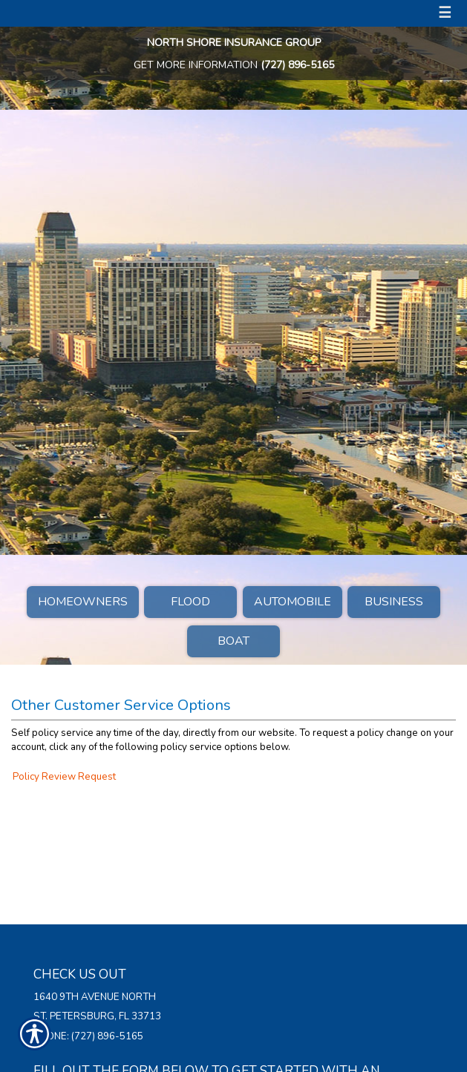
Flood (190, 601)
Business (394, 601)
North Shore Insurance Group (234, 43)
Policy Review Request (64, 776)
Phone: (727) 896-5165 (88, 1036)
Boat (233, 641)
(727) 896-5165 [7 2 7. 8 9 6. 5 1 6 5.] (297, 65)
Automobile (292, 601)
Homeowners (83, 601)
